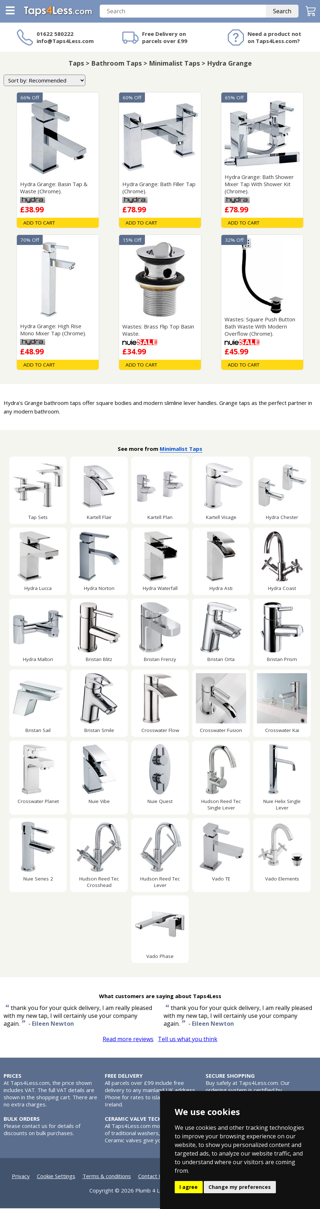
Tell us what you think (187, 1040)
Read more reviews (128, 1040)
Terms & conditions (107, 1176)
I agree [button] (188, 1187)
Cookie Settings (56, 1176)
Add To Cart (39, 223)
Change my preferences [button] (239, 1187)
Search (282, 12)
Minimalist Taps (181, 449)
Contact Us (151, 1176)
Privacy (21, 1176)
